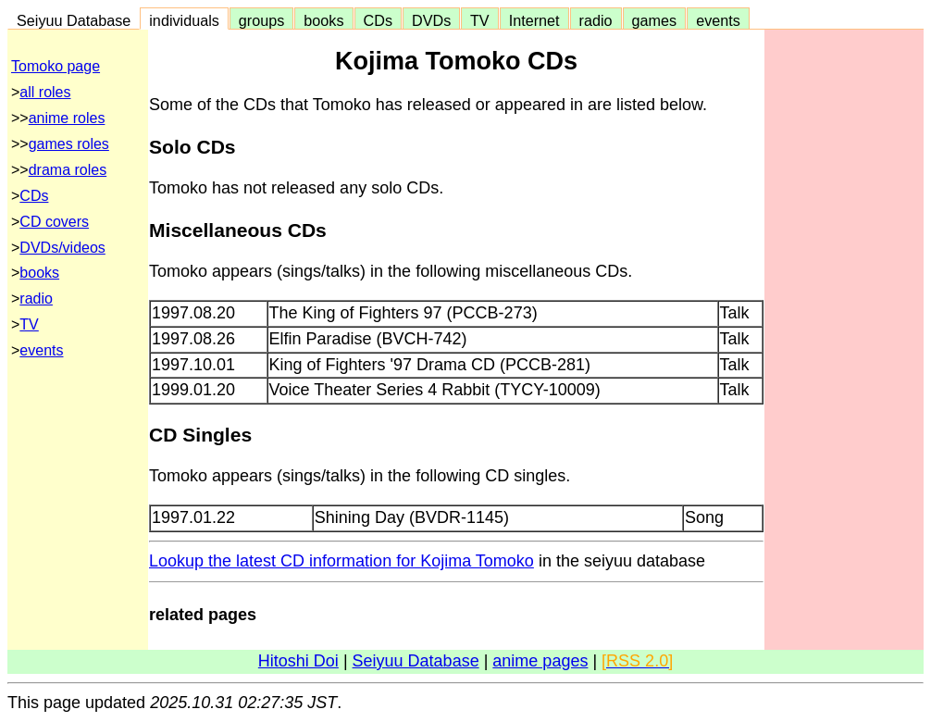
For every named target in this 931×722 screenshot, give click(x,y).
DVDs (431, 20)
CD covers (54, 222)
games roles (69, 144)
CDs (378, 20)
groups (261, 20)
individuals (184, 20)
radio (596, 20)
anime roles (67, 118)
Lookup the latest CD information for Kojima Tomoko (341, 561)
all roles (44, 92)
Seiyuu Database (73, 20)
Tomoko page (55, 66)
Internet (534, 20)
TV (479, 20)
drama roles (67, 170)
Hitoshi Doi (298, 661)
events (718, 20)
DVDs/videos (62, 247)
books (323, 20)
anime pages (540, 661)
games (655, 20)
